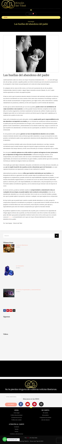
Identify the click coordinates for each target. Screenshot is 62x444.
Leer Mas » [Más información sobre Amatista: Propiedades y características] (18, 291)
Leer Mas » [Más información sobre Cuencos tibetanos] (18, 247)
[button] (31, 10)
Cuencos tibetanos (22, 245)
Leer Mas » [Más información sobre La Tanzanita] (18, 267)
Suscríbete (11, 404)
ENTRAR (4, 17)
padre (46, 80)
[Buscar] (57, 236)
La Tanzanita (20, 266)
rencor (10, 217)
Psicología (31, 21)
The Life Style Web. (31, 437)
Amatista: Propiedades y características (28, 289)
